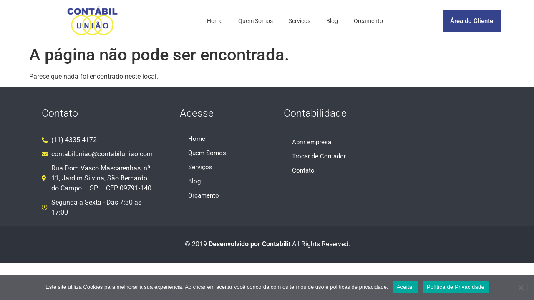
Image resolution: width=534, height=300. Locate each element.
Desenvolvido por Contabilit (249, 244)
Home (214, 21)
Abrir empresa (311, 142)
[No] (521, 286)
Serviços (299, 21)
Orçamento (368, 21)
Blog (332, 21)
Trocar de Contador (319, 156)
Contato (303, 170)
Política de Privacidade (455, 287)
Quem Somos (255, 21)
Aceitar (405, 287)
